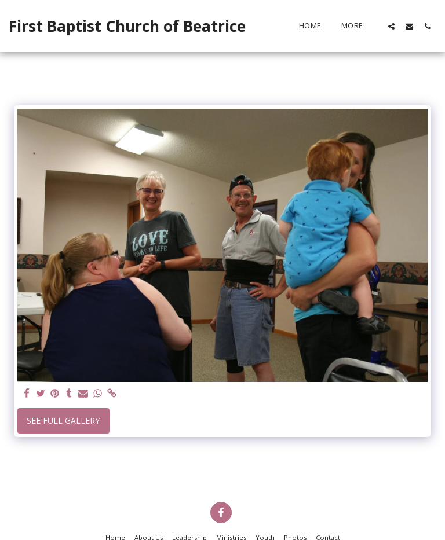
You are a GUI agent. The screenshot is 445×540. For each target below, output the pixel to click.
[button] (391, 26)
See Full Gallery (63, 420)
